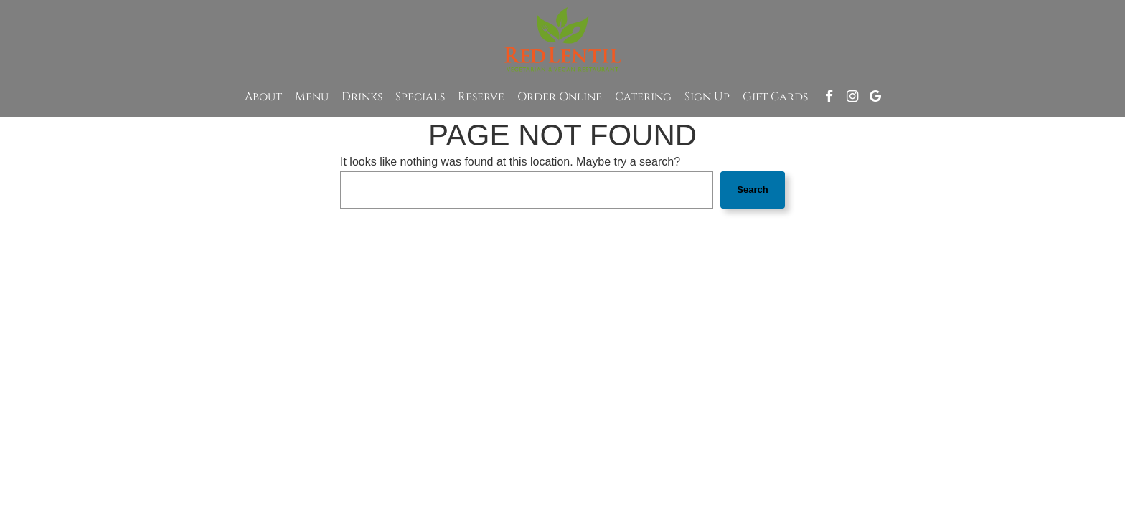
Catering (643, 97)
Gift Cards (775, 97)
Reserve (481, 97)
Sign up (707, 97)
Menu (312, 97)
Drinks (362, 97)
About (263, 97)
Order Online (559, 97)
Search (752, 189)
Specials (420, 97)
